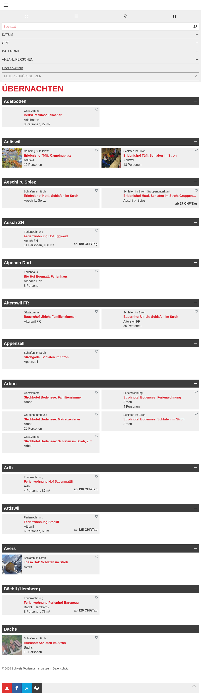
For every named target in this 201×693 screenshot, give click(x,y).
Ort (5, 43)
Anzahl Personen (17, 59)
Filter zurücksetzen (22, 76)
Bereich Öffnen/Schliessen (195, 101)
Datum (7, 34)
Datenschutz (60, 668)
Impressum (44, 668)
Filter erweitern (12, 68)
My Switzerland (22, 7)
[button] (6, 5)
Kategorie (11, 51)
